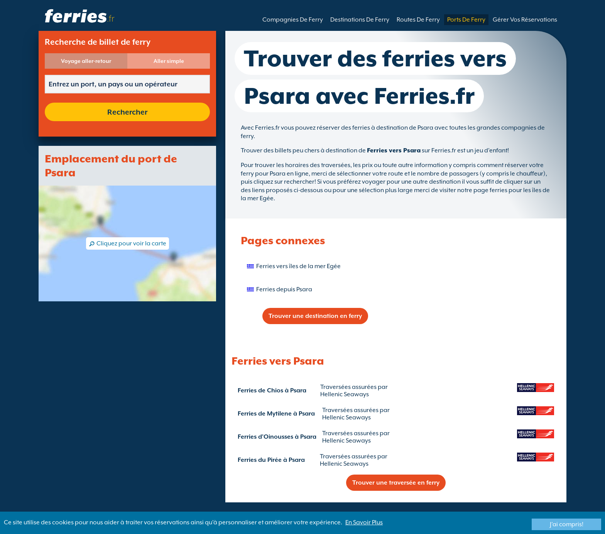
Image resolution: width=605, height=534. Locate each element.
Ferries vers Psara (394, 150)
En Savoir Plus (364, 522)
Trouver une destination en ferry (315, 316)
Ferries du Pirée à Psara (271, 459)
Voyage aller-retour (86, 61)
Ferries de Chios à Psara (272, 390)
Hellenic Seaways (344, 394)
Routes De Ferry (418, 19)
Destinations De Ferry (359, 19)
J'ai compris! (566, 524)
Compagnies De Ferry (292, 19)
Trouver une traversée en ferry (395, 482)
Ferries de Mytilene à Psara (276, 413)
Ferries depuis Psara (284, 289)
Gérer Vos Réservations (525, 19)
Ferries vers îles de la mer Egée (298, 266)
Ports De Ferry (466, 19)
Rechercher (127, 112)
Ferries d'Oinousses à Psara (277, 436)
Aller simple (169, 61)
